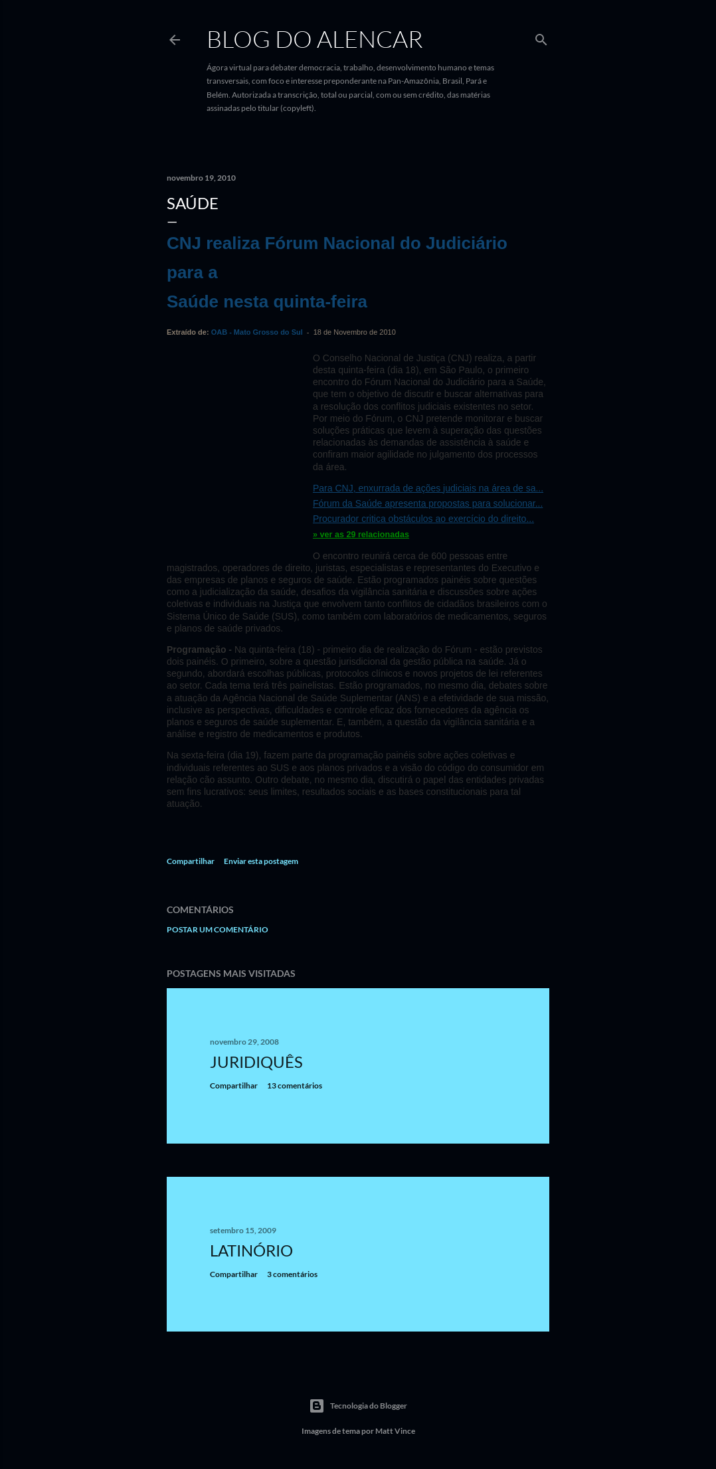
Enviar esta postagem (261, 861)
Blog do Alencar (315, 38)
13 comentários (294, 1085)
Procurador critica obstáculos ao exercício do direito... (423, 518)
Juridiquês (256, 1061)
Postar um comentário (217, 929)
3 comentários (292, 1274)
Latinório (251, 1250)
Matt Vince (395, 1431)
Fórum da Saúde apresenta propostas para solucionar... (428, 503)
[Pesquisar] (541, 37)
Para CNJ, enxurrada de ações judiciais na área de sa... (428, 488)
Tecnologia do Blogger (358, 1406)
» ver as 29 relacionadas (361, 534)
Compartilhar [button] (191, 861)
